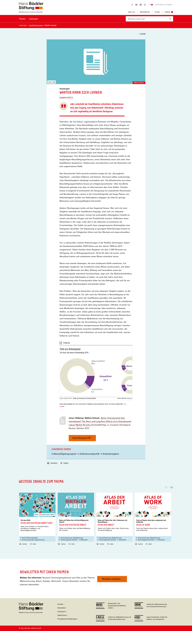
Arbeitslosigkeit (110, 454)
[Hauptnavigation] (28, 19)
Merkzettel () (145, 12)
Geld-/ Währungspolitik (30, 538)
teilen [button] (64, 463)
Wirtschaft (83, 540)
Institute (167, 12)
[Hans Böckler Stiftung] (31, 612)
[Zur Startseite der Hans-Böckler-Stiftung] (31, 11)
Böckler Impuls (139, 83)
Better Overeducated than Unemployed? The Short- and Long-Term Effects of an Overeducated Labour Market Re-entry (100, 421)
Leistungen (33, 18)
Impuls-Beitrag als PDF (81, 439)
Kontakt (60, 604)
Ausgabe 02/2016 (66, 97)
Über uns (131, 12)
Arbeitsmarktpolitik (89, 454)
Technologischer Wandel (68, 540)
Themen (22, 18)
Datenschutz (62, 615)
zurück (142, 33)
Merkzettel (61, 608)
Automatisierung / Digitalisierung (33, 540)
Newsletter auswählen (111, 579)
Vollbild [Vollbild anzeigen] (65, 343)
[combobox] (146, 18)
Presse (157, 12)
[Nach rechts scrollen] (171, 487)
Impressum (61, 611)
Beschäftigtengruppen (64, 454)
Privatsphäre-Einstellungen (67, 619)
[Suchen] (170, 18)
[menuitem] (22, 20)
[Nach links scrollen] (167, 487)
